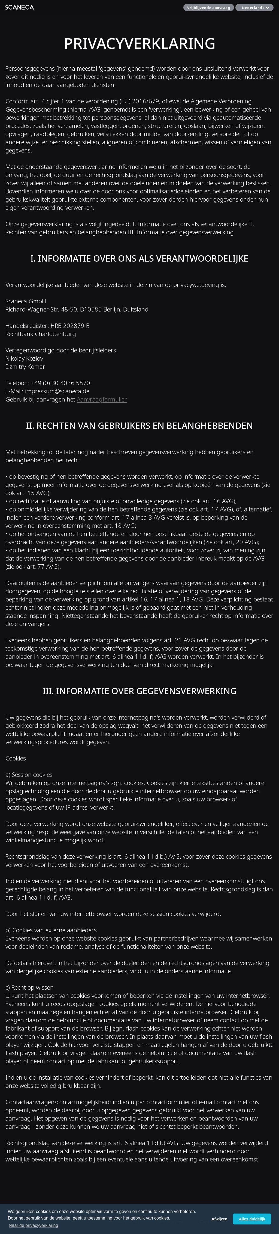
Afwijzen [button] (219, 1219)
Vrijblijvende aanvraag (208, 7)
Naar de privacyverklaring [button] (33, 1225)
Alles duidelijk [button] (252, 1219)
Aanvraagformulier (102, 399)
